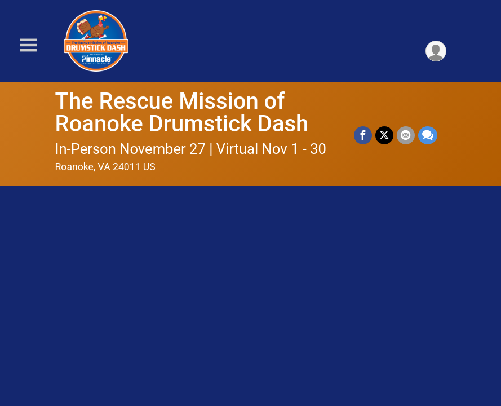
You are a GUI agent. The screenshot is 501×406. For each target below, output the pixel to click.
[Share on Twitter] (384, 135)
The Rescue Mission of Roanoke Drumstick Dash (182, 112)
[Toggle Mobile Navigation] (28, 45)
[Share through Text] (427, 135)
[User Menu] (435, 51)
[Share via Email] (406, 135)
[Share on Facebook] (363, 135)
